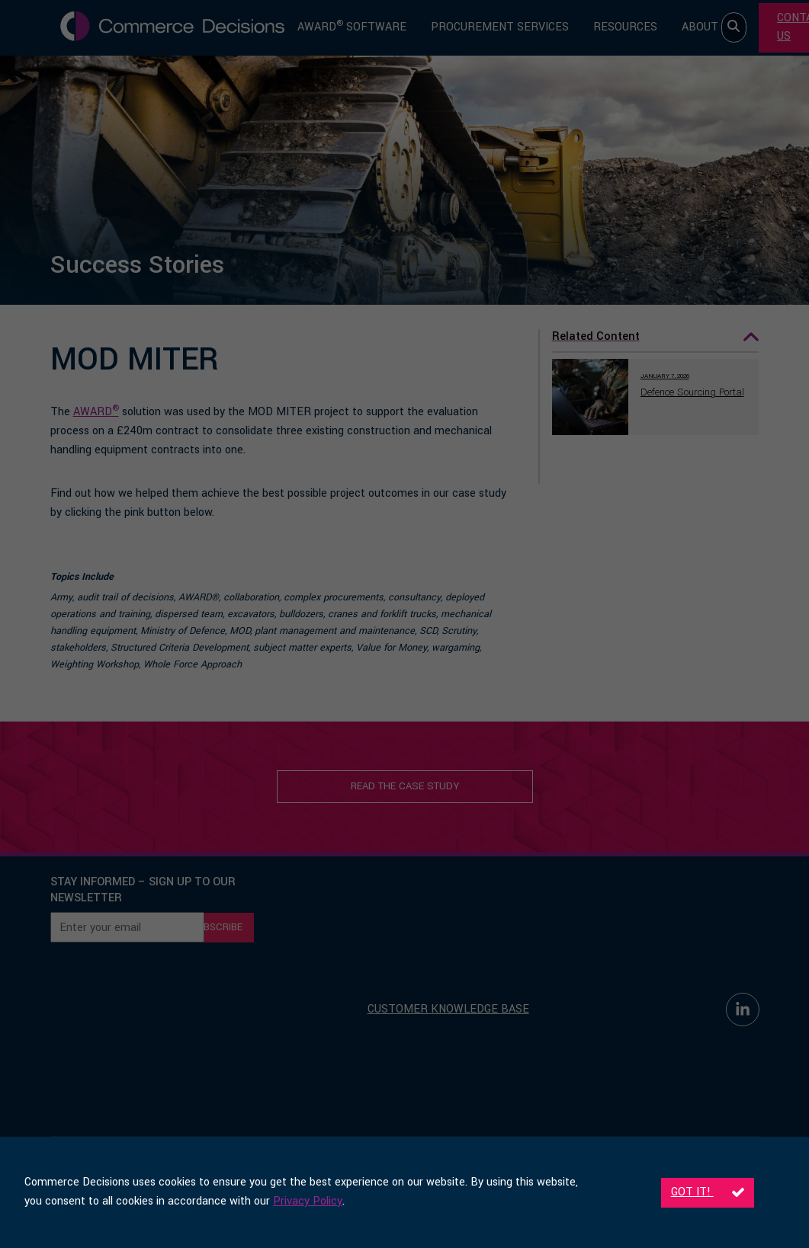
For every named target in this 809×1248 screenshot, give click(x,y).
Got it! (707, 1192)
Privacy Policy (307, 1201)
